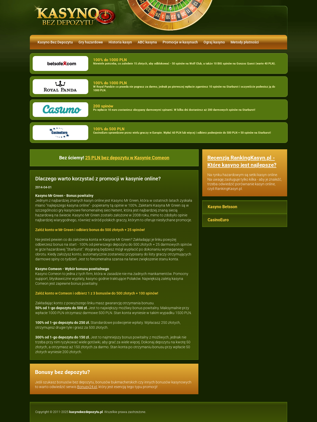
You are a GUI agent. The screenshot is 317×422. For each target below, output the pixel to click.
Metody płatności (245, 42)
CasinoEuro (218, 219)
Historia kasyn (120, 42)
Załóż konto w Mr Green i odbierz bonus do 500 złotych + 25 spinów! (90, 230)
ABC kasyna (147, 42)
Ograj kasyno (214, 42)
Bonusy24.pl (87, 387)
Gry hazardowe (90, 42)
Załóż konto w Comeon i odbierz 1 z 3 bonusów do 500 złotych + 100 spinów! (96, 293)
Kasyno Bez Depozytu (55, 42)
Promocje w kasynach (180, 42)
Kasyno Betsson (222, 206)
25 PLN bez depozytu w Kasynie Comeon (127, 157)
